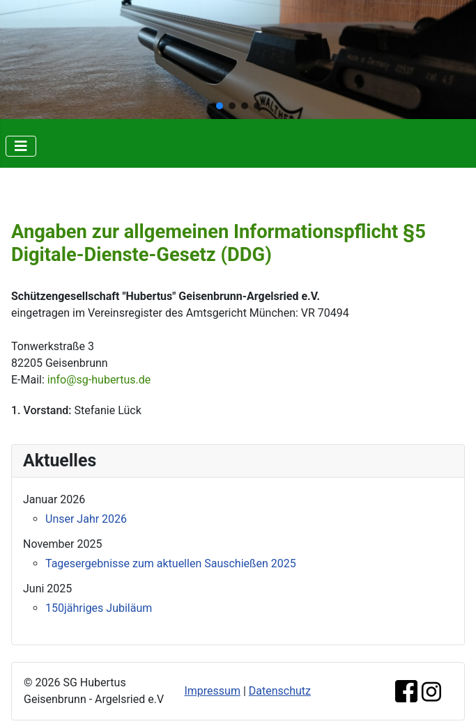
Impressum (212, 690)
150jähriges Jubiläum (98, 608)
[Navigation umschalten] (21, 146)
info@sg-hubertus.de (99, 379)
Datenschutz (280, 690)
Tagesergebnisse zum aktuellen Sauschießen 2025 (170, 563)
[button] (219, 105)
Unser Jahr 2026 (86, 519)
